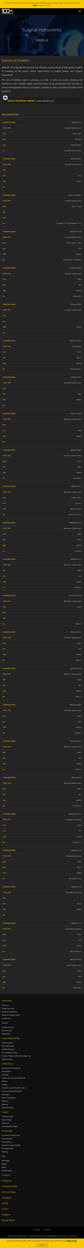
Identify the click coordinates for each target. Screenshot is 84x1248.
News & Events (8, 1220)
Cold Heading (76, 346)
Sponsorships (7, 1059)
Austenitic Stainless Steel (73, 128)
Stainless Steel (7, 1116)
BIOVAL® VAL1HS (75, 523)
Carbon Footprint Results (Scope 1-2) (16, 1056)
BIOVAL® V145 (76, 887)
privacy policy (62, 1236)
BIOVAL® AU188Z (75, 268)
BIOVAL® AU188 (75, 232)
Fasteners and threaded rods (13, 1088)
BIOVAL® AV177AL (75, 814)
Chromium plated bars (11, 1135)
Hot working (6, 1142)
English (47, 1230)
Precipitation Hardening (73, 820)
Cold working (7, 1138)
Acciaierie (14, 1236)
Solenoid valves (8, 1107)
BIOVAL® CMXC (76, 450)
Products (6, 1175)
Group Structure (8, 1008)
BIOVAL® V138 (76, 850)
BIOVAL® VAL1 (76, 486)
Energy (4, 1084)
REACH (4, 1164)
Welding (5, 1152)
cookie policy (72, 1236)
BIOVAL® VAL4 (76, 778)
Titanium (5, 1123)
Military (5, 1104)
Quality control (7, 1027)
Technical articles (9, 1186)
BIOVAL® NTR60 (75, 304)
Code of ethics (7, 1043)
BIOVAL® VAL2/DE (75, 596)
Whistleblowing (8, 1046)
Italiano (37, 1230)
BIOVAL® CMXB (76, 414)
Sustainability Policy (9, 1052)
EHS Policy (6, 1161)
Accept (42, 1245)
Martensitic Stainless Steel (72, 383)
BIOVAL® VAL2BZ (75, 705)
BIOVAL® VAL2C (76, 741)
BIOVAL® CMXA (76, 377)
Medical (5, 1101)
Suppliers (6, 1214)
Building (5, 1075)
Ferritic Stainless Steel (74, 965)
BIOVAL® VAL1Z (76, 559)
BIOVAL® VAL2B (76, 668)
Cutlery (4, 1081)
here (35, 5)
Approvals (6, 1034)
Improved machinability (11, 1145)
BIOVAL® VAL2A (76, 632)
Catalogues (7, 1197)
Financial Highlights (9, 1012)
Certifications (7, 1030)
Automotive (6, 1071)
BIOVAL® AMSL (76, 159)
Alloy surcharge (9, 1192)
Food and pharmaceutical (12, 1091)
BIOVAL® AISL (76, 122)
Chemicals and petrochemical (13, 1078)
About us (5, 1005)
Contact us (6, 1018)
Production (7, 1180)
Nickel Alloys (7, 1120)
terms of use (72, 1241)
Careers (5, 1209)
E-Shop (5, 1203)
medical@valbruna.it (45, 101)
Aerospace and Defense (11, 1068)
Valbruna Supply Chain (11, 1015)
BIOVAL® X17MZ (75, 960)
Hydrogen (5, 1094)
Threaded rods (7, 1148)
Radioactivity (7, 1170)
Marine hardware (9, 1098)
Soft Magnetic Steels (10, 1126)
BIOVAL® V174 (76, 923)
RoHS (4, 1167)
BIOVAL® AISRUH (75, 341)
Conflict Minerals (8, 1049)
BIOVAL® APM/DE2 (75, 195)
